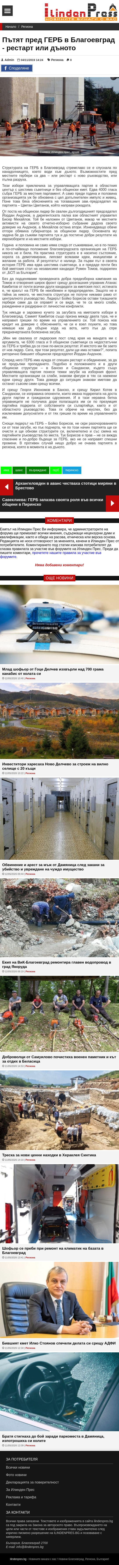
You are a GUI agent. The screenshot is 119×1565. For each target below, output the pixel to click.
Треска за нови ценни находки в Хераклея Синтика (49, 1155)
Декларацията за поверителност (32, 1482)
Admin (7, 60)
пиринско (71, 470)
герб (56, 470)
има (6, 470)
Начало (10, 26)
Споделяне (17, 68)
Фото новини (16, 1475)
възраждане (37, 470)
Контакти (13, 1504)
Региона (27, 26)
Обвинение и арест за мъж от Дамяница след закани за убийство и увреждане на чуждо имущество (53, 867)
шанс (19, 470)
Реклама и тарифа (21, 1497)
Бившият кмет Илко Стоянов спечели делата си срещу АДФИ (59, 1343)
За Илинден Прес (20, 1490)
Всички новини (18, 1467)
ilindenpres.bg (18, 1559)
